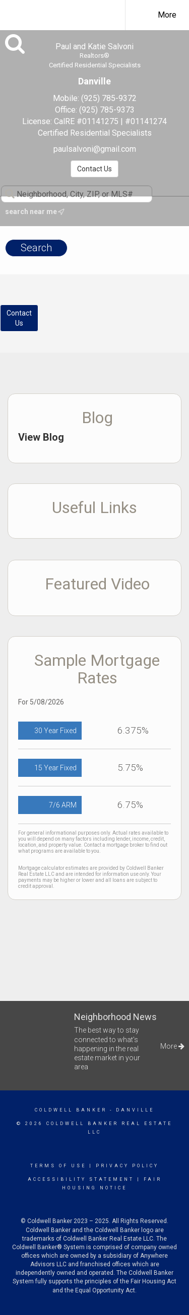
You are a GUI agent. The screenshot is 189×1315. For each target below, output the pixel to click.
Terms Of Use (58, 1165)
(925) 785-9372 (109, 98)
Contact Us (94, 169)
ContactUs (19, 318)
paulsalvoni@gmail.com (94, 149)
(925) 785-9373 (107, 110)
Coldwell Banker (71, 1109)
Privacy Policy (127, 1165)
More (167, 15)
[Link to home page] (70, 13)
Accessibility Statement (81, 1179)
